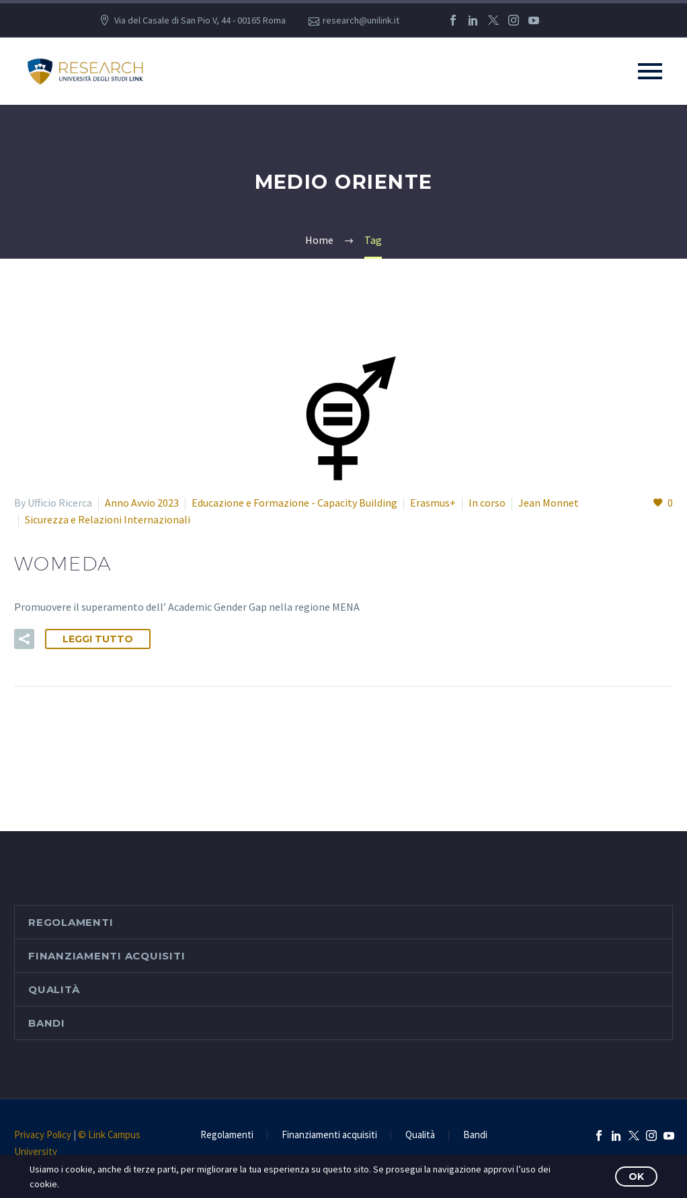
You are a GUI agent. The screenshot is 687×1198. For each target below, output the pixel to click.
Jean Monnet (548, 502)
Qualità (53, 989)
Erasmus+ (433, 502)
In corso (487, 502)
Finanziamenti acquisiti (106, 955)
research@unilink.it (361, 20)
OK (636, 1176)
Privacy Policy (42, 1134)
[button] (24, 639)
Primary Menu (650, 71)
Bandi (46, 1023)
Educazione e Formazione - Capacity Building (294, 502)
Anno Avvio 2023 (142, 502)
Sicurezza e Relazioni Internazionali (107, 519)
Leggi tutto (98, 639)
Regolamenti (70, 922)
